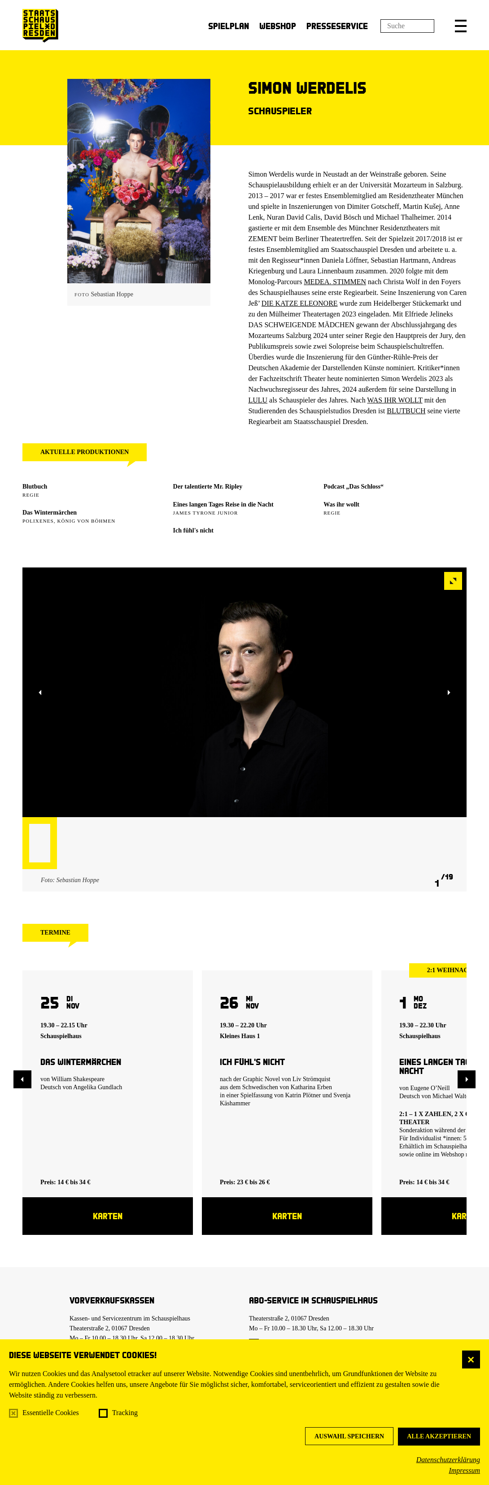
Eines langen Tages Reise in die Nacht (223, 504)
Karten (107, 1216)
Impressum (464, 1470)
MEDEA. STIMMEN (335, 282)
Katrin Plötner (303, 1095)
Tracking (125, 1412)
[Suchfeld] (407, 26)
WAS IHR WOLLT (394, 400)
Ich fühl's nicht (193, 530)
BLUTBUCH (406, 411)
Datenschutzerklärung (448, 1459)
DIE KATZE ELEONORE (300, 303)
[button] (461, 26)
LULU (257, 400)
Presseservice (337, 26)
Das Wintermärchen (49, 512)
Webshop (277, 26)
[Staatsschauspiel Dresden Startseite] (40, 26)
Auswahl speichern (349, 1436)
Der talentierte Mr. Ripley (208, 486)
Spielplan (228, 26)
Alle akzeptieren (439, 1436)
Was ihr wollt (341, 504)
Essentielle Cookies (50, 1412)
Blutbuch (34, 486)
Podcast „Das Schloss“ (353, 486)
